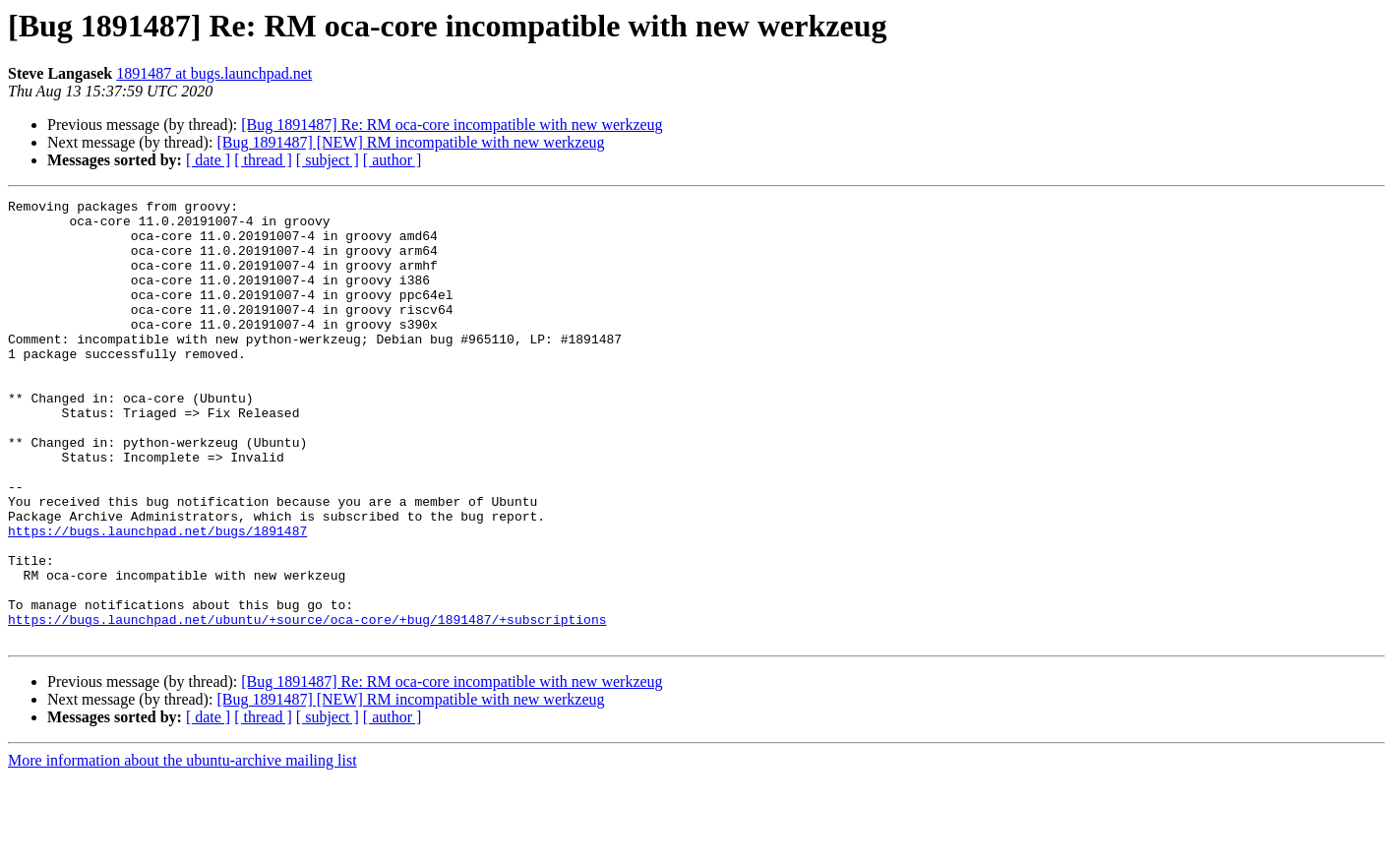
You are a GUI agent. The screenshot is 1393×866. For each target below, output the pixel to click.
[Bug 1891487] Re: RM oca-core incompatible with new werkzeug (451, 124)
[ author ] (392, 160)
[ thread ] (263, 160)
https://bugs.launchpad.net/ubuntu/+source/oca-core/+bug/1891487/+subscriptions (307, 704)
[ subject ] (327, 160)
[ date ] (208, 160)
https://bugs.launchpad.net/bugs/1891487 (157, 598)
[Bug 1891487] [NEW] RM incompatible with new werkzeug (410, 142)
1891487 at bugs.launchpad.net (214, 73)
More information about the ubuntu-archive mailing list (182, 848)
